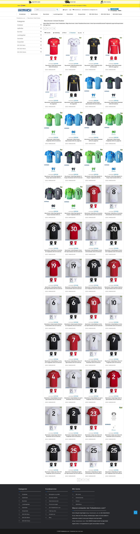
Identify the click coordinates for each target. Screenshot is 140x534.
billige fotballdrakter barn (78, 521)
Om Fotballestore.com (54, 507)
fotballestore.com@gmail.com (89, 9)
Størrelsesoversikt (53, 501)
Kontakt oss (52, 514)
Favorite (47, 32)
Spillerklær (34, 14)
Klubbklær (22, 14)
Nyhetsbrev (79, 504)
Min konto (78, 494)
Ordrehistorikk (79, 497)
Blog (50, 517)
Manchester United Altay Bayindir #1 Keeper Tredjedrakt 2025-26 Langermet (73, 215)
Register (65, 9)
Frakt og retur (52, 510)
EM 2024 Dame (117, 14)
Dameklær (70, 14)
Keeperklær (82, 14)
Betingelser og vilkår (54, 494)
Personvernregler (53, 504)
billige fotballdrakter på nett (93, 513)
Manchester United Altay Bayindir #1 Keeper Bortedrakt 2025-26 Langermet (53, 215)
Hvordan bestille (53, 497)
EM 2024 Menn (105, 14)
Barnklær (46, 14)
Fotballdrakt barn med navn (76, 531)
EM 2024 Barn (93, 14)
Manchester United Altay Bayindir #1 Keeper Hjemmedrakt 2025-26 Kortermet (53, 178)
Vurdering (56, 32)
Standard (73, 32)
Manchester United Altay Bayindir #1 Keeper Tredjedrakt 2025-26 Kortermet (93, 178)
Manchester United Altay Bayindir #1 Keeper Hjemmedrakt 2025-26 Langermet (113, 178)
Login (70, 9)
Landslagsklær (58, 14)
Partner (78, 501)
